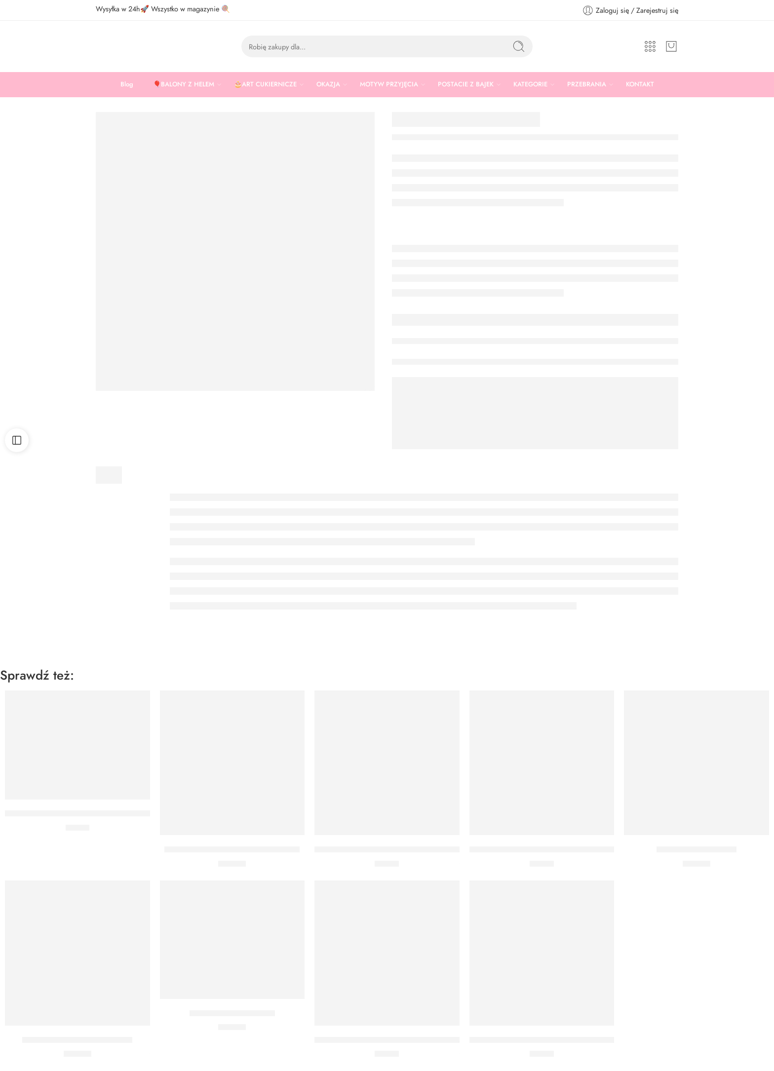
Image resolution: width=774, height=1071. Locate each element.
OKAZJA (328, 84)
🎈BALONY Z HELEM (183, 84)
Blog (126, 84)
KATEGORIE (530, 84)
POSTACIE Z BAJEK (466, 84)
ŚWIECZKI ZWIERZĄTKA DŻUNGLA (232, 849)
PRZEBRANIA (586, 84)
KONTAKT (640, 84)
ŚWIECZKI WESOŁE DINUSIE (77, 1039)
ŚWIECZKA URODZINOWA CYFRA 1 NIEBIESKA (559, 1039)
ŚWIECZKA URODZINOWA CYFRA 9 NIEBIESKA (559, 849)
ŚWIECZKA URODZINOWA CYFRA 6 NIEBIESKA (404, 849)
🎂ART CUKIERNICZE (265, 84)
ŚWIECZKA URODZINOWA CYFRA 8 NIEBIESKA (404, 1039)
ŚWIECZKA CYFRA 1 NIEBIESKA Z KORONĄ (88, 813)
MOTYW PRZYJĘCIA (389, 84)
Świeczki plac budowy (696, 849)
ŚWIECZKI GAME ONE (232, 1013)
